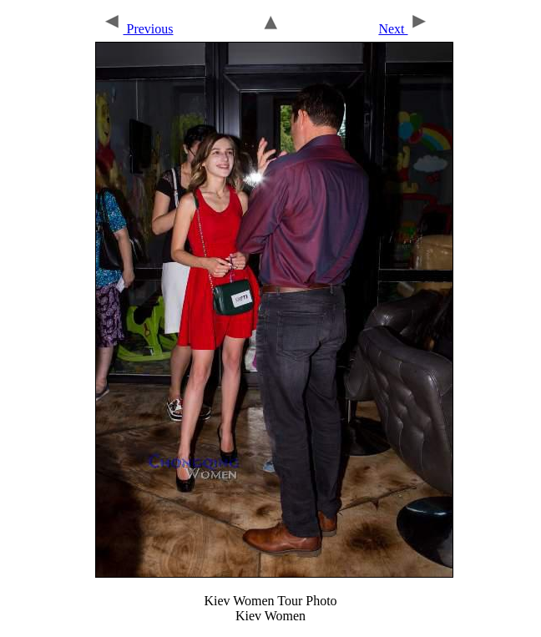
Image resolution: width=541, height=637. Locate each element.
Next (403, 29)
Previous (137, 29)
